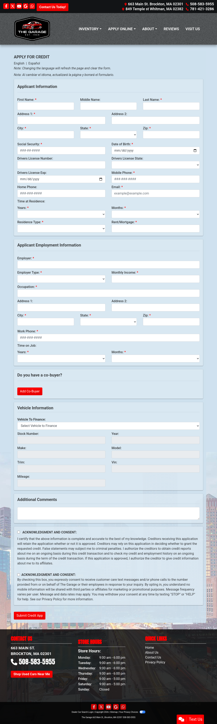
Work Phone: (26, 331)
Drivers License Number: (35, 158)
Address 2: (119, 114)
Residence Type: (29, 222)
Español (34, 63)
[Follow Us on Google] (26, 6)
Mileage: (23, 477)
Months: (118, 208)
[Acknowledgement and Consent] (18, 532)
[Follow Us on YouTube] (19, 6)
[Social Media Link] (32, 6)
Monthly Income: (124, 272)
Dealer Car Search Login (82, 712)
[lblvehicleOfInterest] (108, 426)
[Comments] (108, 513)
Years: (21, 208)
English (19, 63)
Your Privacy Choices (132, 712)
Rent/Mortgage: (123, 222)
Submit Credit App (29, 615)
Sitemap (114, 712)
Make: (21, 448)
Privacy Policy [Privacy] (155, 662)
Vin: (114, 462)
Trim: (21, 462)
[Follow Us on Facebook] (6, 6)
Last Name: (151, 100)
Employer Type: (28, 272)
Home (149, 648)
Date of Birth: (121, 144)
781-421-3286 (202, 9)
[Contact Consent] (18, 574)
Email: (116, 187)
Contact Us (153, 657)
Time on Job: (26, 346)
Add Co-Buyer (30, 391)
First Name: (25, 100)
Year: (115, 434)
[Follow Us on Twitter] (13, 6)
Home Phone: (27, 187)
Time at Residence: (31, 201)
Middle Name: (90, 100)
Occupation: (26, 287)
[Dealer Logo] (32, 28)
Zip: (145, 128)
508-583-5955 (202, 4)
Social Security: (28, 144)
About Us (151, 652)
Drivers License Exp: (32, 173)
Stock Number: (28, 434)
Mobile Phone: (122, 173)
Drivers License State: (127, 158)
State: (84, 128)
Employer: (24, 258)
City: (20, 128)
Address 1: (25, 114)
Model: (117, 448)
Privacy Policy (52, 599)
